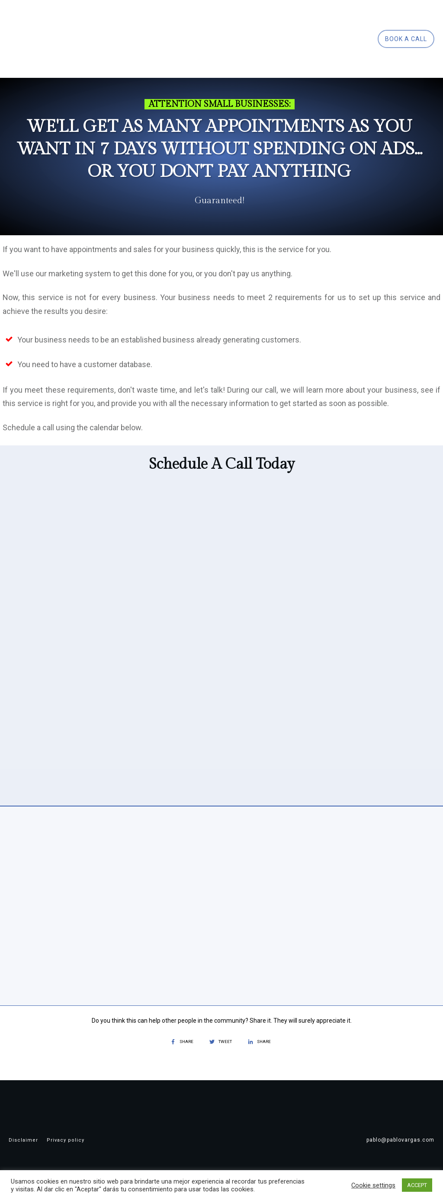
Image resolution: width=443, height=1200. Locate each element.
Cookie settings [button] (373, 1185)
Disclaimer (23, 1140)
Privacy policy (65, 1140)
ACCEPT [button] (417, 1185)
